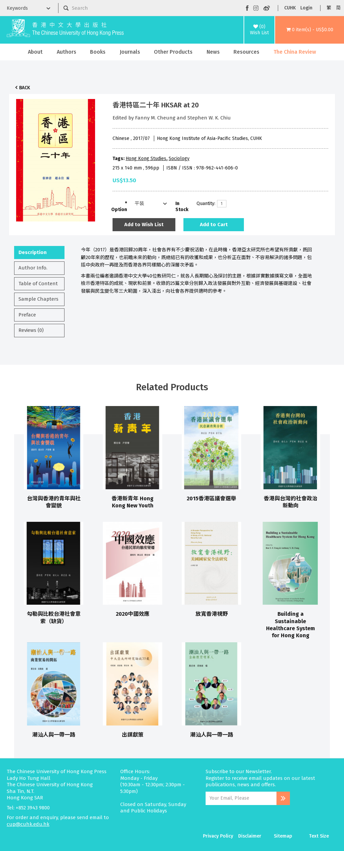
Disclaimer (249, 836)
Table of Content (38, 284)
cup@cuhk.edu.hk (28, 824)
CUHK (290, 8)
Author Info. (32, 268)
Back (24, 88)
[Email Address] (241, 798)
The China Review (294, 52)
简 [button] (338, 8)
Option (119, 209)
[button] (309, 30)
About (35, 52)
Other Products (173, 52)
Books (97, 52)
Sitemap (283, 836)
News (213, 52)
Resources (246, 52)
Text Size (319, 836)
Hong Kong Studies (146, 158)
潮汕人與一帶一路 (53, 735)
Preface (27, 315)
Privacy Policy (218, 836)
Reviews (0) (31, 330)
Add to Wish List (144, 224)
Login (306, 8)
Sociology (179, 158)
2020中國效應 (132, 614)
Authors (66, 52)
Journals (130, 52)
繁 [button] (329, 8)
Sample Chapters (38, 299)
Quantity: (204, 203)
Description (32, 252)
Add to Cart (214, 224)
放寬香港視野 (212, 614)
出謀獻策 (132, 735)
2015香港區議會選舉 (211, 498)
